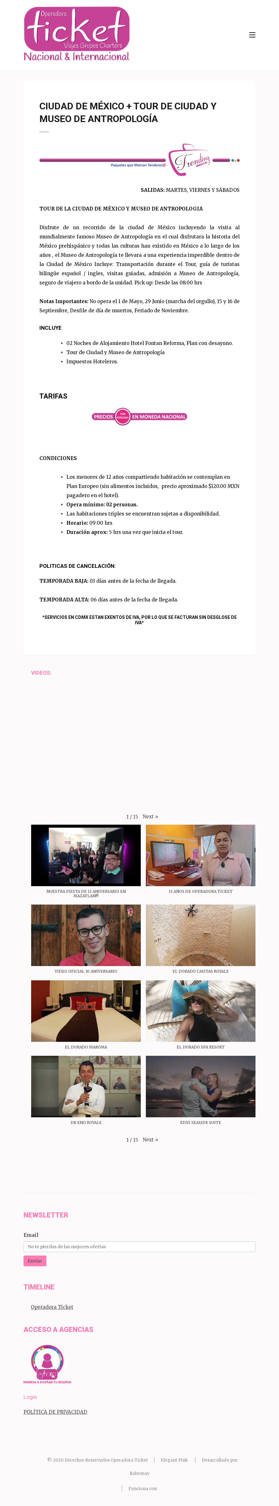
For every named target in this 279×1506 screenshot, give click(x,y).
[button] (150, 816)
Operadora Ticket (52, 1307)
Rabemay (140, 1473)
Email (31, 1235)
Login (30, 1397)
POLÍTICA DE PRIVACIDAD (55, 1412)
